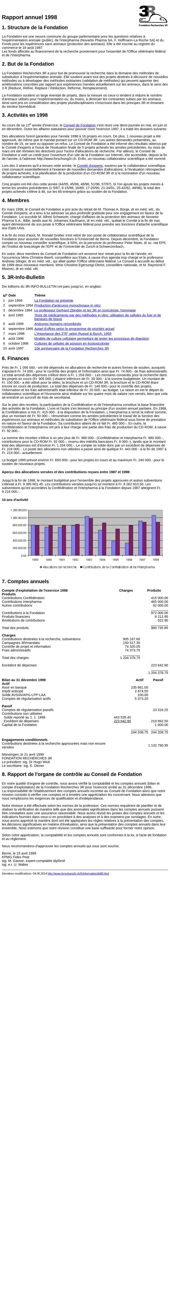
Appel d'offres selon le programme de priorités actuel (74, 329)
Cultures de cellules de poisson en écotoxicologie (71, 343)
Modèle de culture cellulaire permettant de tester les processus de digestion (91, 338)
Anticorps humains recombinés (57, 324)
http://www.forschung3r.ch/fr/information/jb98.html (78, 873)
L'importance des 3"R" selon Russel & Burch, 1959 (72, 334)
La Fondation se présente (53, 300)
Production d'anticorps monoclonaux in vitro (67, 305)
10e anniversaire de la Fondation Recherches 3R (71, 348)
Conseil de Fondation (79, 125)
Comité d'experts (90, 166)
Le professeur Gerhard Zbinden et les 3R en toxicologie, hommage (85, 310)
